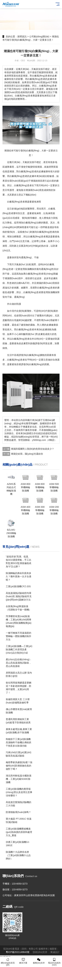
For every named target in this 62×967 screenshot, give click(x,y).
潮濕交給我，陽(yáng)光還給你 (27, 453)
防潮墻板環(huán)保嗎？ (18, 812)
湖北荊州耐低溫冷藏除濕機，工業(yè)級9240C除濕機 (18, 779)
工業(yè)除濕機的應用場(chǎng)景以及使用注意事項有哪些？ (19, 792)
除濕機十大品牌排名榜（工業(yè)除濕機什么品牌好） (18, 855)
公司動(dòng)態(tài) (39, 36)
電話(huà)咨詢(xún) (54, 962)
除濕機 (28, 269)
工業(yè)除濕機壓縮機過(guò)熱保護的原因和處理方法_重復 (19, 832)
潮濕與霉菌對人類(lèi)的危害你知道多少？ (32, 448)
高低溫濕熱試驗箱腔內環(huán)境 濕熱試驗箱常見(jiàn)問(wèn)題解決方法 (19, 596)
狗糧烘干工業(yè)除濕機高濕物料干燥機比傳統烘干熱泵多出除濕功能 (18, 742)
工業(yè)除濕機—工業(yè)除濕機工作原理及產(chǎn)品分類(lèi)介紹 (19, 649)
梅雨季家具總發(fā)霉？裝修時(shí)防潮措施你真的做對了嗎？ (19, 765)
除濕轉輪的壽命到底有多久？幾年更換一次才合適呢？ (18, 576)
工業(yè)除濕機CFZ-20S (18, 586)
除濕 (50, 292)
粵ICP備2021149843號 (17, 952)
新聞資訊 (22, 36)
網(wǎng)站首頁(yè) (8, 962)
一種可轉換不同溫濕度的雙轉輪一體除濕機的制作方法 (18, 636)
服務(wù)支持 (39, 961)
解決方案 (23, 961)
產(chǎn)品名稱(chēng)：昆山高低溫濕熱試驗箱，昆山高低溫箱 (19, 662)
